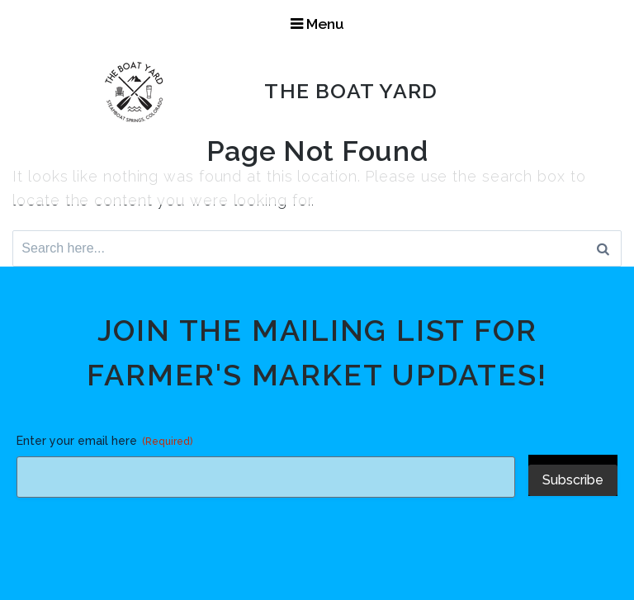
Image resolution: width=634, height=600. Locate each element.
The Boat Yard (353, 90)
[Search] (603, 248)
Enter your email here (104, 441)
